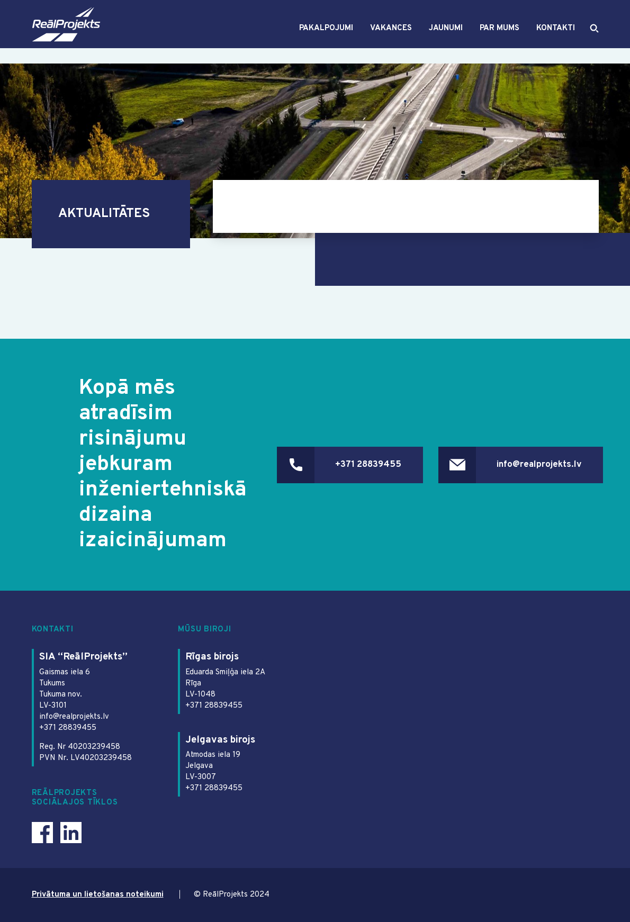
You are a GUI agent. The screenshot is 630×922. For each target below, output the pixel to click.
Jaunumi (446, 36)
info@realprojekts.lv (539, 465)
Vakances (391, 36)
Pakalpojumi (326, 36)
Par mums (499, 36)
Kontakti (555, 36)
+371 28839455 (368, 465)
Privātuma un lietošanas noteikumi (98, 895)
